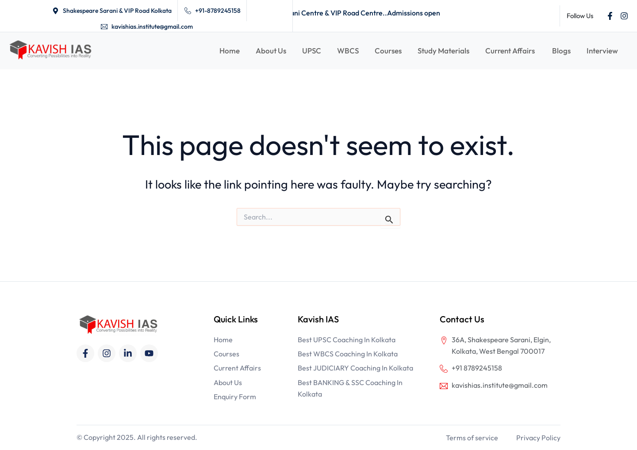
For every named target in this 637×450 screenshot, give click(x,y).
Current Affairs (510, 50)
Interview (602, 50)
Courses (388, 50)
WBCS (348, 50)
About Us (271, 50)
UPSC (311, 50)
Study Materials (443, 50)
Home (229, 50)
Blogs (561, 50)
